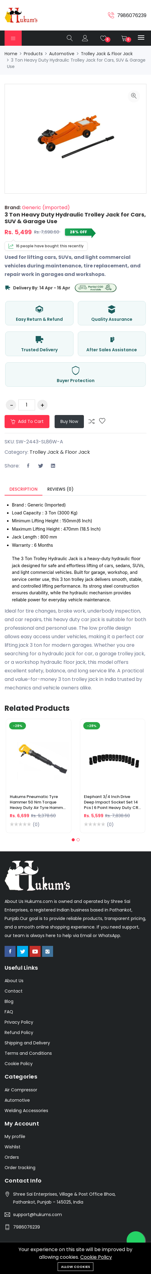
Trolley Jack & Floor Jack (107, 54)
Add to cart (27, 421)
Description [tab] (23, 489)
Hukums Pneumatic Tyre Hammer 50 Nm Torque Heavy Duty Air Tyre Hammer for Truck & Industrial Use (38, 805)
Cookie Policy (96, 1257)
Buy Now (69, 421)
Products (33, 54)
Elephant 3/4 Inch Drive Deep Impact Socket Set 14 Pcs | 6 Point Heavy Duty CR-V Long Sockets (112, 805)
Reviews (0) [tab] (60, 489)
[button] (73, 839)
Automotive (61, 54)
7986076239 (26, 1227)
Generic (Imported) (45, 207)
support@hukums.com (37, 1214)
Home (11, 54)
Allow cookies (75, 1266)
